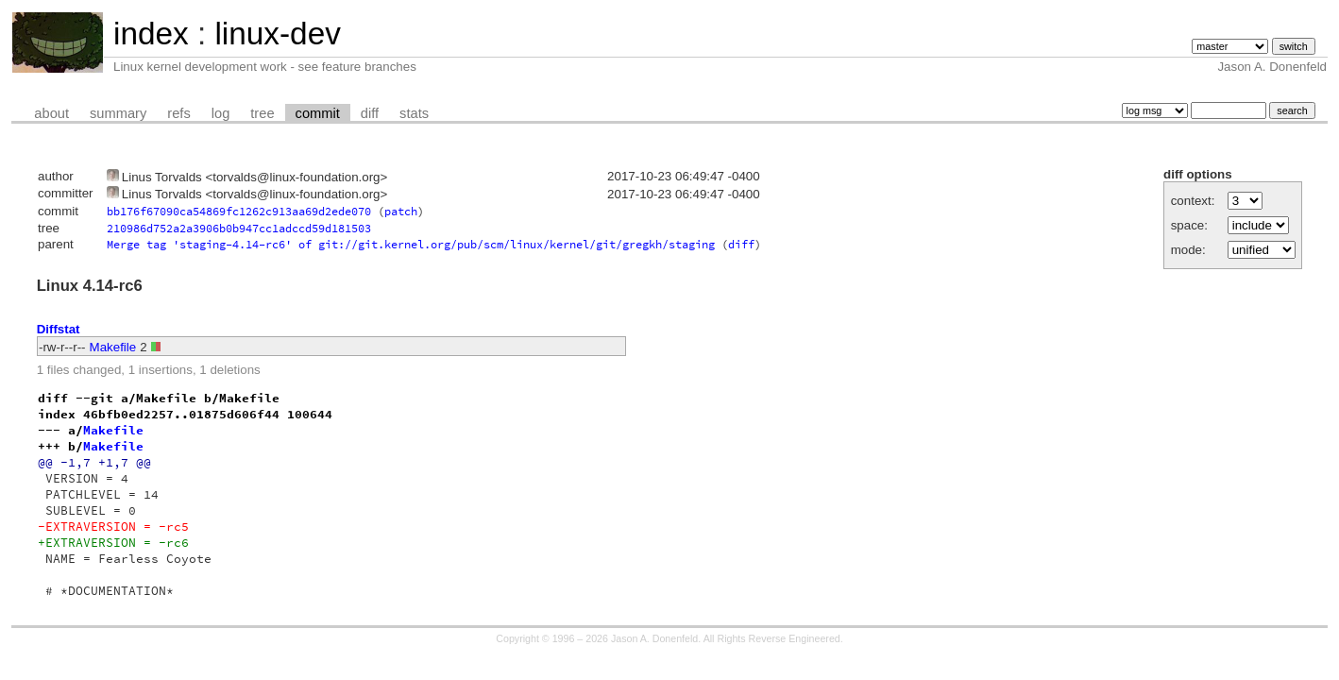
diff (370, 113)
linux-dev (277, 33)
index (151, 33)
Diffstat (58, 329)
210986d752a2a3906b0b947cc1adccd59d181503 (239, 228)
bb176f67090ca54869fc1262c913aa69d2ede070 (239, 211)
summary (118, 113)
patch (400, 211)
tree (262, 113)
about (51, 113)
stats (414, 113)
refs (178, 113)
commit (318, 113)
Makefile (113, 347)
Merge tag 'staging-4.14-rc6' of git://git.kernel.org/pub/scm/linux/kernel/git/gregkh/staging (411, 244)
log (221, 113)
